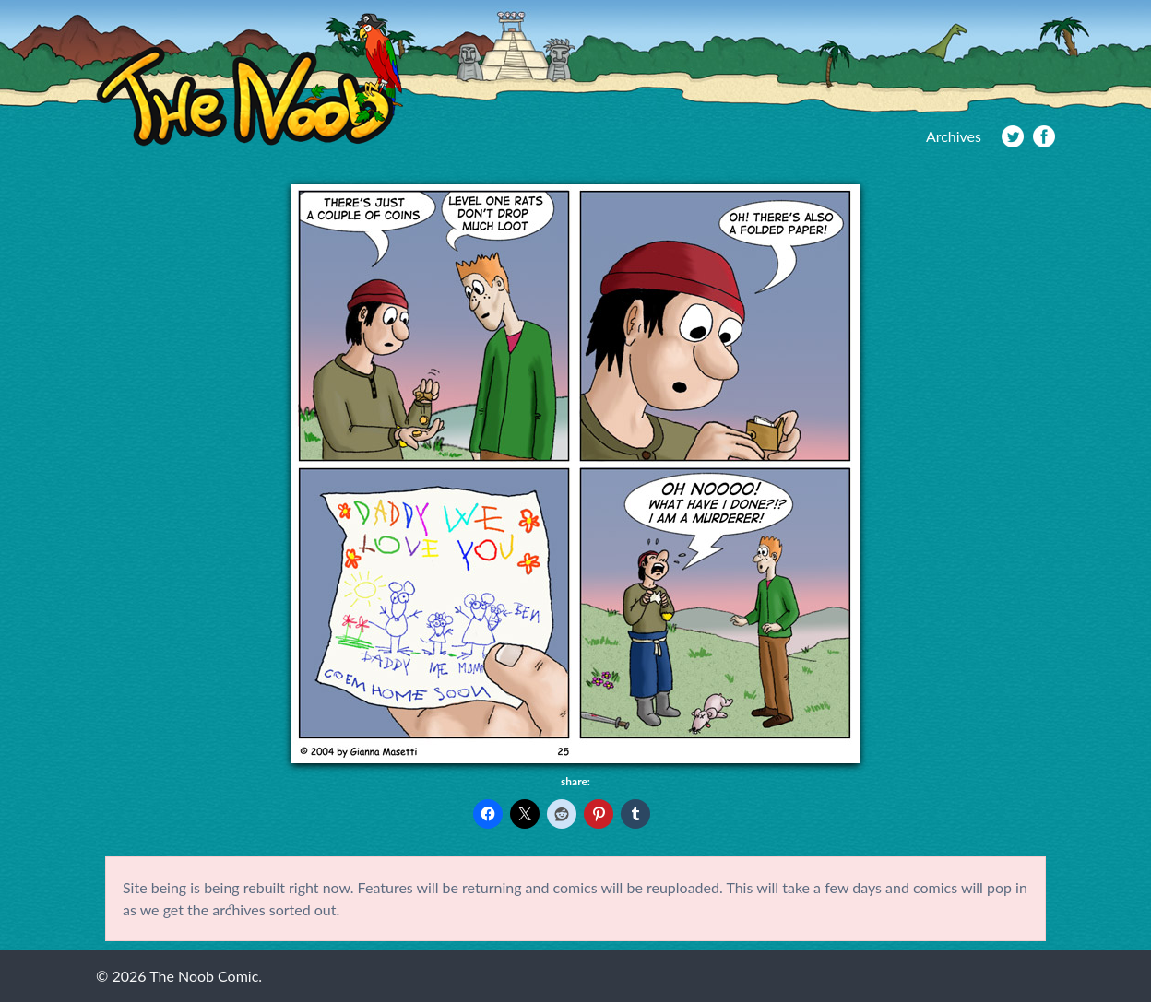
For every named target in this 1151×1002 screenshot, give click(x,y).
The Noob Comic (249, 80)
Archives (953, 136)
